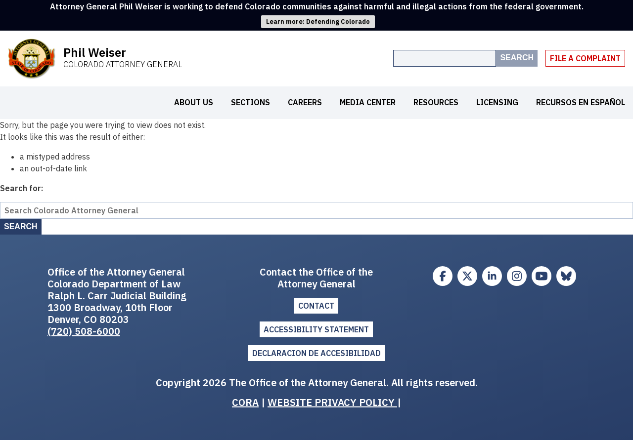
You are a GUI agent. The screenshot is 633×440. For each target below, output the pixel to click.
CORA (245, 402)
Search (517, 57)
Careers (305, 102)
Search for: (21, 188)
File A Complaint (585, 58)
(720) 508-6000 (83, 331)
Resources (435, 102)
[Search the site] (444, 58)
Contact (316, 306)
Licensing (497, 102)
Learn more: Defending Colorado (318, 21)
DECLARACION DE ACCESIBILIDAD (316, 353)
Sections (250, 102)
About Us (193, 102)
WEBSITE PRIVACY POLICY (332, 402)
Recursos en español (580, 102)
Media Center (368, 102)
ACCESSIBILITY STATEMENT (316, 329)
